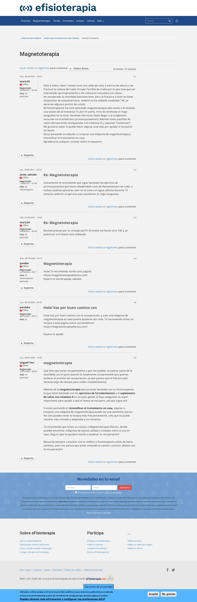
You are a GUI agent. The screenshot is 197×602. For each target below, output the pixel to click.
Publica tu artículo (95, 544)
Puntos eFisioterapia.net (98, 552)
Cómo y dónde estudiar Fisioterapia (36, 548)
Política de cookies (72, 570)
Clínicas (91, 20)
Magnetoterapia (41, 20)
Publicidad (57, 570)
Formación (68, 20)
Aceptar (153, 594)
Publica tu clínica (135, 548)
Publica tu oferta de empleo (140, 544)
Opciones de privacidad (98, 586)
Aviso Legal (25, 570)
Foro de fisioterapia (31, 38)
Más (100, 20)
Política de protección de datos (98, 513)
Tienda (56, 20)
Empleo (80, 20)
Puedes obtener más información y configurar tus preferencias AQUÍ (62, 599)
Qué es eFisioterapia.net (30, 541)
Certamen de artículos (97, 548)
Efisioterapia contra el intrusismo (34, 544)
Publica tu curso (135, 541)
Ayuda (47, 570)
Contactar (37, 570)
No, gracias (168, 594)
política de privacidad (113, 492)
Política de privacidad (93, 570)
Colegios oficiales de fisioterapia (34, 552)
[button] (176, 21)
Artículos (25, 20)
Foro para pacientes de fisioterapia (61, 38)
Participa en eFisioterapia (98, 541)
